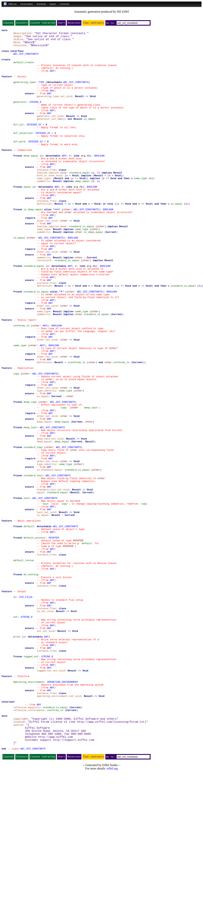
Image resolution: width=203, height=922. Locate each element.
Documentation (26, 4)
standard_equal (79, 201)
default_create (23, 68)
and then (123, 207)
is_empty (90, 136)
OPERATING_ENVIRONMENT (62, 812)
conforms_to (21, 384)
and (67, 207)
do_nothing (31, 683)
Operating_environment (28, 812)
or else (108, 238)
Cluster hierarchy (42, 23)
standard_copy (33, 530)
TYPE (41, 92)
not (70, 136)
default (29, 625)
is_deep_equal (33, 245)
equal (27, 218)
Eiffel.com (12, 4)
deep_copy (30, 476)
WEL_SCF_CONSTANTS (25, 58)
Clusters (22, 23)
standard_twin (33, 564)
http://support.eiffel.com (73, 879)
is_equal (176, 238)
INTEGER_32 (34, 143)
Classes (8, 23)
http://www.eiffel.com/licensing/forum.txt (111, 859)
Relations (74, 23)
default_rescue (23, 666)
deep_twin (90, 482)
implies (107, 201)
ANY (52, 79)
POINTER (54, 638)
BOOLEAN (99, 180)
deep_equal (31, 180)
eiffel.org (112, 910)
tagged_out (31, 781)
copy (16, 442)
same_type (140, 207)
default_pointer (35, 638)
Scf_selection (22, 153)
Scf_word (19, 163)
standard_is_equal (81, 265)
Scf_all (18, 143)
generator (19, 116)
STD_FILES (25, 710)
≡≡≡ (56, 245)
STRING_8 (35, 116)
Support (52, 4)
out (15, 734)
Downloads (41, 4)
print (17, 757)
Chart (61, 23)
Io (14, 710)
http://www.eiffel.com (55, 876)
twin (26, 591)
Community (64, 4)
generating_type (24, 92)
